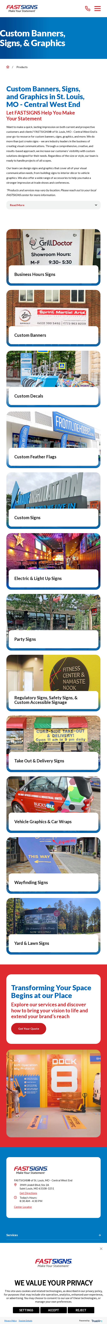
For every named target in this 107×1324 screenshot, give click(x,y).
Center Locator (23, 1119)
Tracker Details (25, 1320)
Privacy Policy (10, 1320)
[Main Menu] (97, 8)
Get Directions (28, 1105)
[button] (101, 1248)
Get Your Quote (28, 1028)
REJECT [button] (81, 1310)
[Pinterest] (62, 1233)
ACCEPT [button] (53, 1310)
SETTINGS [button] (26, 1310)
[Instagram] (53, 1233)
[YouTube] (70, 1233)
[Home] (22, 8)
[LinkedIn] (45, 1233)
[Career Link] (78, 1233)
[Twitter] (37, 1233)
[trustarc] (96, 1320)
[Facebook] (29, 1233)
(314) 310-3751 (30, 1209)
